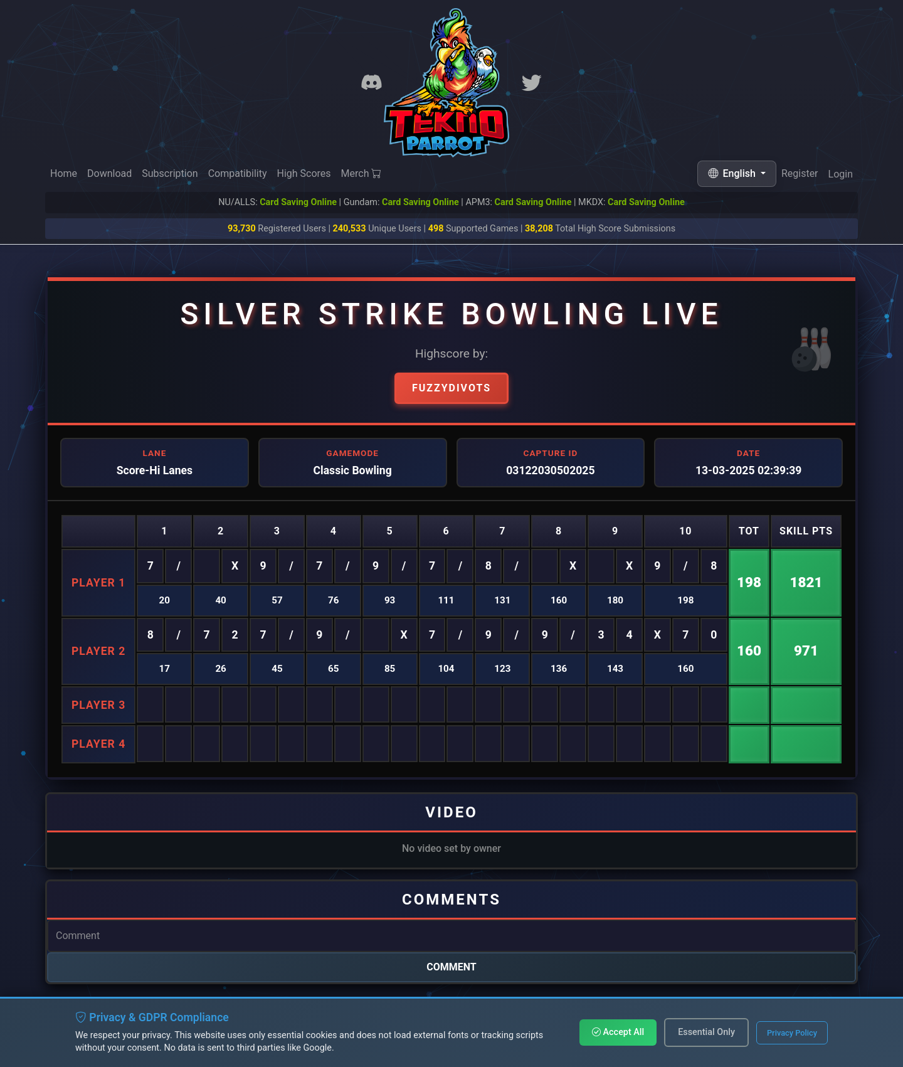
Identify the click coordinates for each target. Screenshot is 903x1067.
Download (109, 173)
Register (799, 175)
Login (840, 177)
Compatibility (237, 173)
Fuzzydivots (451, 388)
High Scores (303, 174)
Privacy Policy (792, 1033)
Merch (361, 174)
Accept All (618, 1032)
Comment (451, 967)
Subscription (170, 173)
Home (63, 173)
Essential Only (706, 1032)
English (733, 173)
